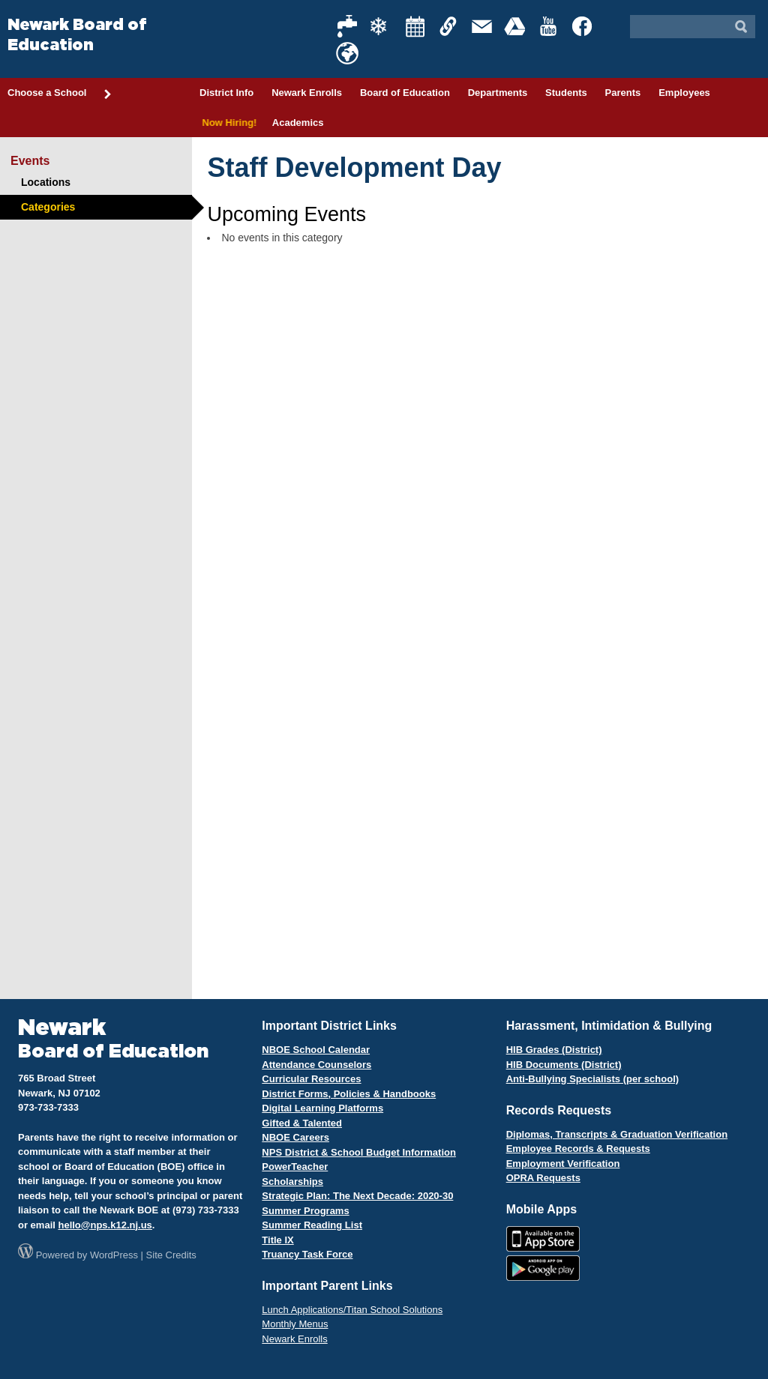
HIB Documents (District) (564, 1064)
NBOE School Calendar (316, 1049)
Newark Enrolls (307, 92)
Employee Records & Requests (578, 1148)
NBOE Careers (295, 1137)
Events (30, 160)
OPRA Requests (543, 1177)
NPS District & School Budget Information (359, 1152)
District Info (227, 92)
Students (566, 92)
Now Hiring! (227, 122)
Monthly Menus (295, 1324)
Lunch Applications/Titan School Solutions (352, 1309)
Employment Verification (563, 1163)
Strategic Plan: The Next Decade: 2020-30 (357, 1195)
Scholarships (292, 1181)
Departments (497, 92)
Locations (45, 182)
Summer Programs (305, 1210)
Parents (623, 92)
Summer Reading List (312, 1225)
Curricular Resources (311, 1078)
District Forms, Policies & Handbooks (349, 1093)
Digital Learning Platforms (322, 1108)
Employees (684, 92)
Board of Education (405, 92)
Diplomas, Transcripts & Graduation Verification (617, 1134)
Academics (298, 122)
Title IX (277, 1240)
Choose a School (60, 93)
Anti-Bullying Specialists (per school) (592, 1078)
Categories (48, 207)
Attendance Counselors (316, 1064)
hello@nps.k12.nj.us (105, 1225)
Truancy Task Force (307, 1254)
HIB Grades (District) (554, 1049)
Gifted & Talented (302, 1123)
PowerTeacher (295, 1166)
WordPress (114, 1255)
